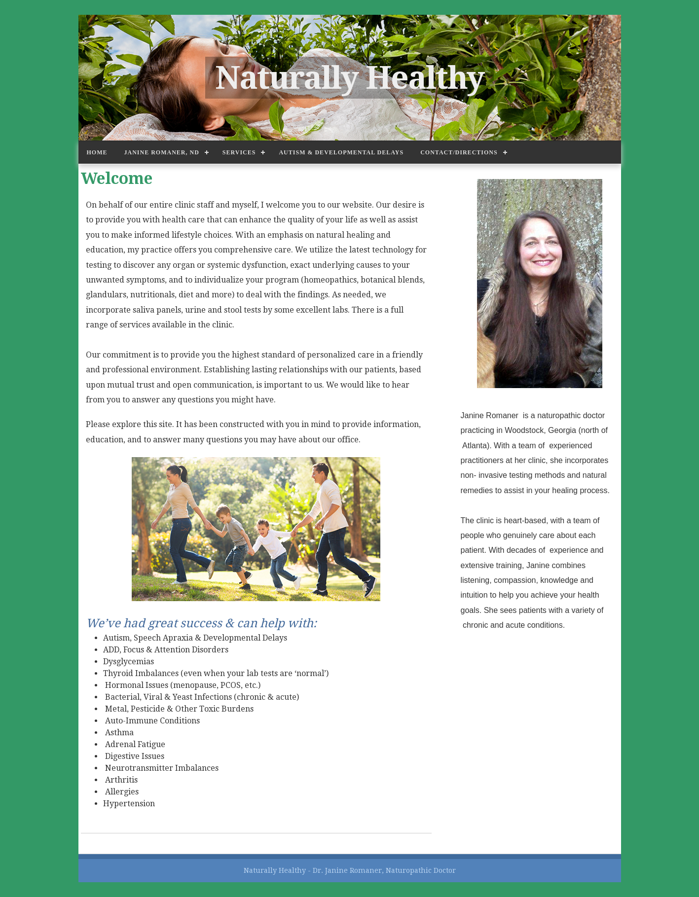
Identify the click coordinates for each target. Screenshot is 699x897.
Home (97, 152)
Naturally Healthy (349, 77)
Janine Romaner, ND (161, 152)
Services (239, 152)
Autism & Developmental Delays (341, 152)
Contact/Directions (458, 152)
